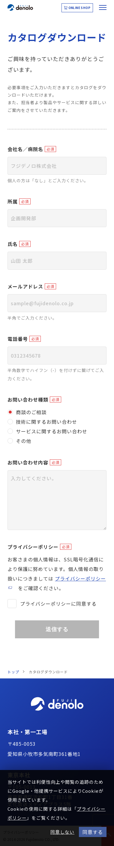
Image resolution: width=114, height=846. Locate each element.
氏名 (13, 243)
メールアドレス (25, 286)
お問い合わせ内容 (28, 462)
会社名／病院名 (25, 149)
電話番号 (18, 338)
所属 (13, 201)
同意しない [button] (62, 832)
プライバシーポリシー (33, 546)
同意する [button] (92, 832)
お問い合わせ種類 (28, 399)
